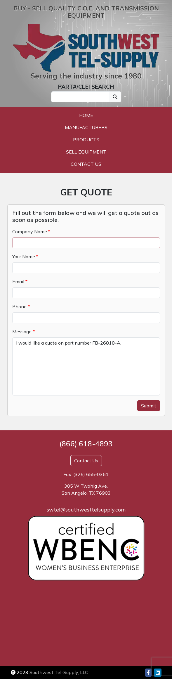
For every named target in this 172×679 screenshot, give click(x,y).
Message (22, 331)
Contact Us (86, 164)
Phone (19, 306)
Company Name (29, 231)
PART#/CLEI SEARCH (86, 86)
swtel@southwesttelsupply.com (86, 509)
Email (18, 281)
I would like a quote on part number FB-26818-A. (86, 366)
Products (86, 139)
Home (86, 115)
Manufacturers (86, 127)
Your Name (23, 256)
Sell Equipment (86, 152)
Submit (148, 406)
